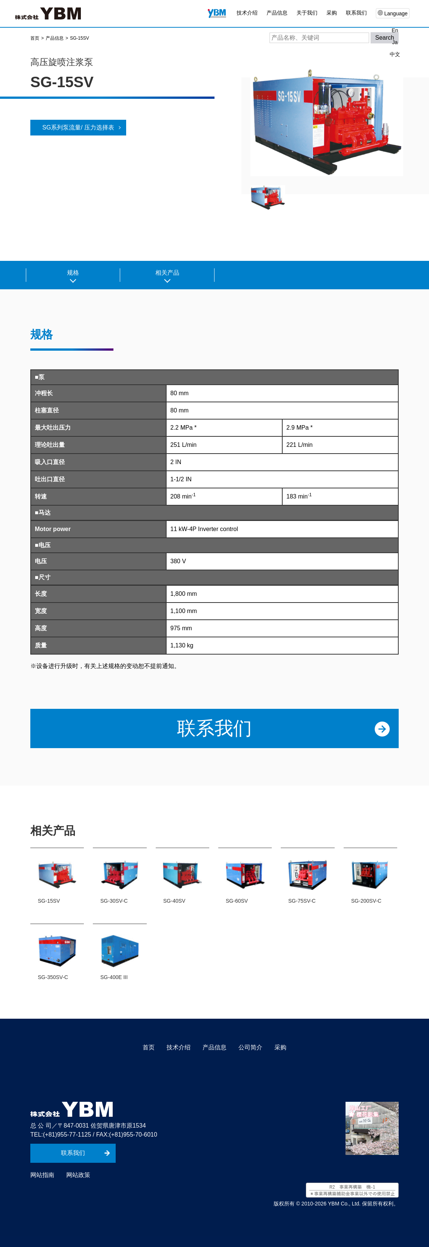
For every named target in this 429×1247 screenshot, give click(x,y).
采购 (331, 13)
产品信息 (214, 1047)
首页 (149, 1047)
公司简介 (250, 1047)
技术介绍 (247, 13)
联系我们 (356, 13)
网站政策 (78, 1175)
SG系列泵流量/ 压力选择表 (78, 127)
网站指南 (42, 1175)
